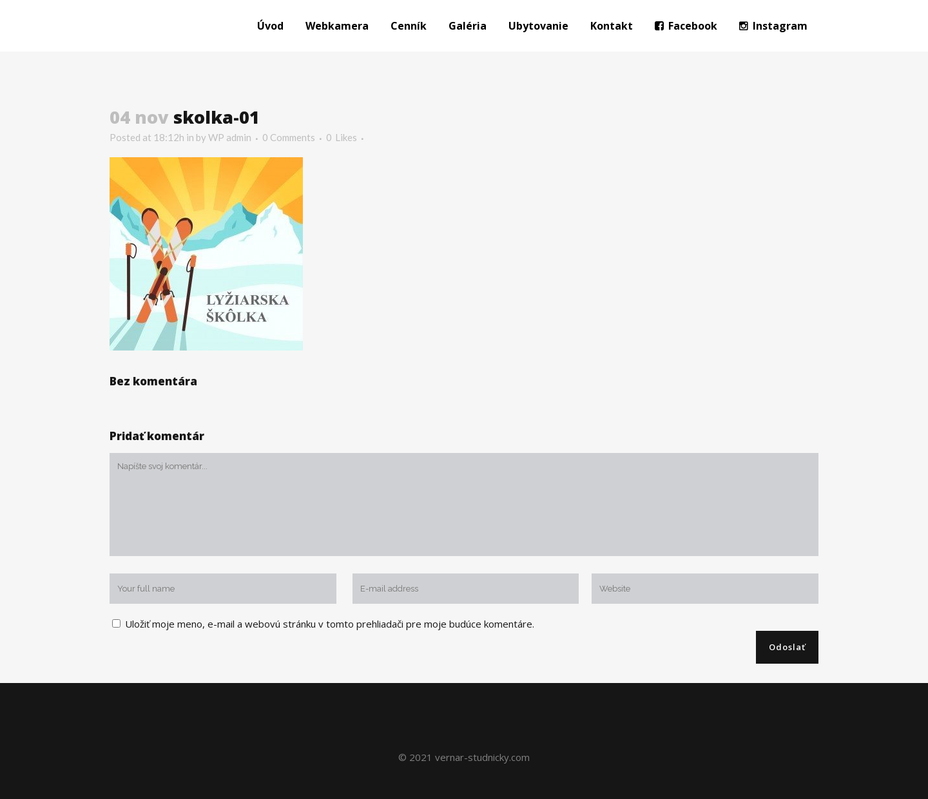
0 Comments (288, 137)
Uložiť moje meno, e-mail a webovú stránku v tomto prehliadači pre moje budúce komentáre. (329, 623)
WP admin (229, 137)
